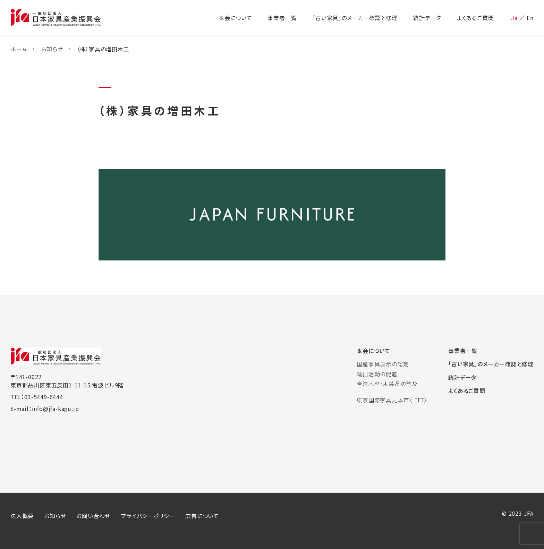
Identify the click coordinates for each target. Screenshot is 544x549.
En (530, 18)
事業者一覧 (462, 350)
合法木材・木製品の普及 (387, 383)
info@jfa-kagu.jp (55, 408)
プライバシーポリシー (148, 516)
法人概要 (22, 516)
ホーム (18, 49)
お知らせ (52, 49)
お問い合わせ (93, 516)
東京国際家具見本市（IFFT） (392, 400)
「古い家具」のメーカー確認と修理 (491, 364)
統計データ (462, 377)
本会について (373, 350)
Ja (514, 18)
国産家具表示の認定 (383, 364)
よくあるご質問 (466, 390)
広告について (202, 516)
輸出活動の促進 (377, 374)
